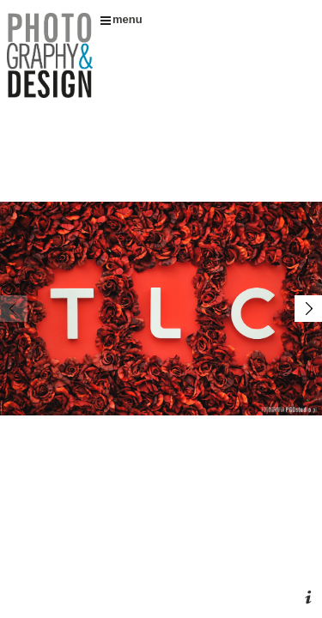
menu (121, 19)
